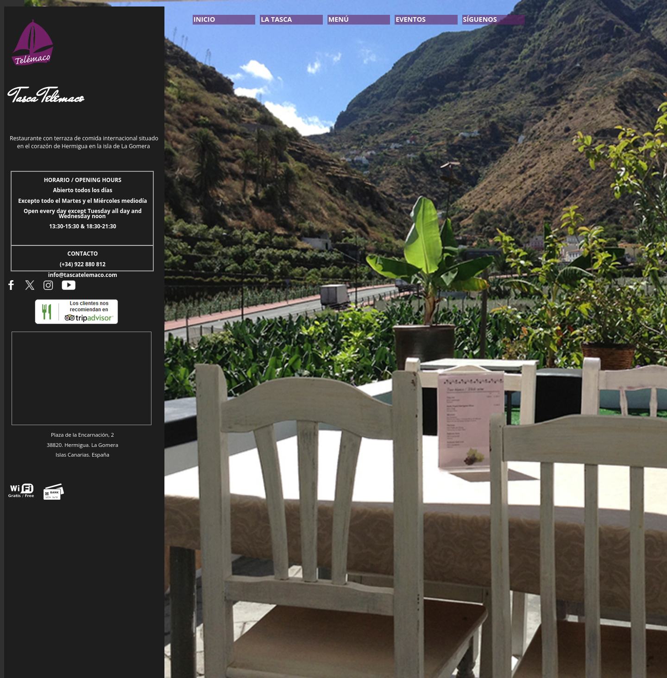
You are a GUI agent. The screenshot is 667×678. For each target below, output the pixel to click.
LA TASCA (276, 19)
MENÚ (338, 19)
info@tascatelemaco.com (82, 274)
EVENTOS (411, 19)
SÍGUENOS (480, 19)
